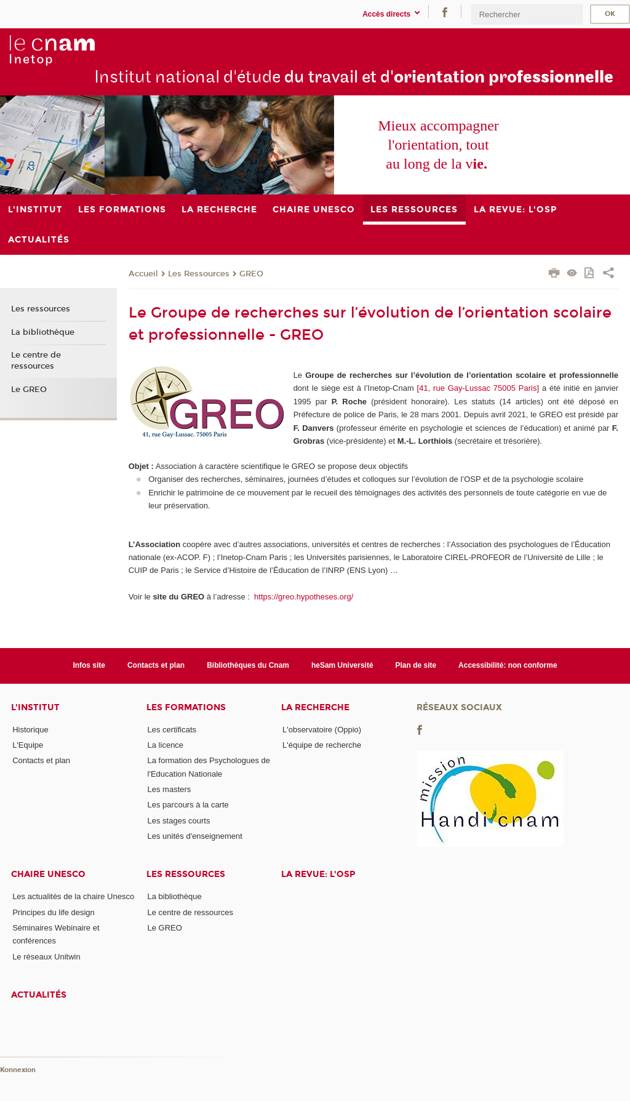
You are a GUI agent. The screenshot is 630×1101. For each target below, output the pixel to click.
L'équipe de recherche (321, 745)
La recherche (315, 707)
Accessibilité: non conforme (507, 665)
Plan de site (416, 665)
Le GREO (29, 389)
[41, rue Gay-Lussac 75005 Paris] (478, 388)
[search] (526, 14)
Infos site (89, 665)
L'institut (35, 707)
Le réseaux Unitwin (46, 956)
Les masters (169, 789)
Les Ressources (198, 274)
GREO (251, 274)
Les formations (186, 707)
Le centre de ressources (36, 360)
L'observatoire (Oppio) (321, 729)
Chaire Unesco (48, 874)
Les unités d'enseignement (195, 836)
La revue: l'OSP (318, 874)
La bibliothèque (42, 332)
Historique (30, 729)
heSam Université (342, 665)
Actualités (38, 995)
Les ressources (40, 309)
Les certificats (172, 729)
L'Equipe (27, 745)
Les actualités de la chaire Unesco (73, 896)
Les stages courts (179, 820)
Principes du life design (53, 912)
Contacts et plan (156, 665)
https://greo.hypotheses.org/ (302, 596)
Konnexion (18, 1070)
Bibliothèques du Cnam (248, 665)
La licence (166, 745)
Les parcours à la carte (188, 804)
